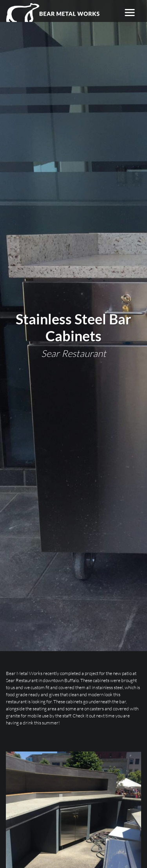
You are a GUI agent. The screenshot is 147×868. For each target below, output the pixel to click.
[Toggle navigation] (130, 12)
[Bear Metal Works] (53, 12)
